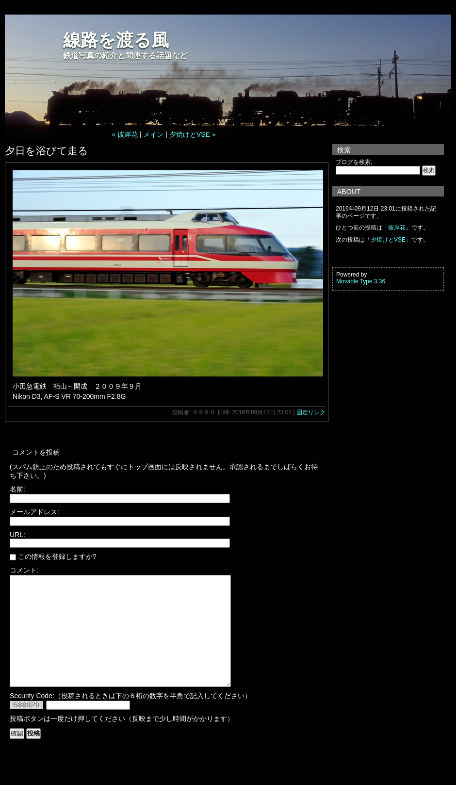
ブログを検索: (354, 162)
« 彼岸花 (125, 134)
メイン (153, 134)
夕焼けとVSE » (192, 134)
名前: (17, 489)
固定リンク (311, 412)
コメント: (24, 570)
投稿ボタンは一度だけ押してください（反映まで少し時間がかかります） (122, 740)
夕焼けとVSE (388, 239)
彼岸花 (397, 227)
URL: (17, 535)
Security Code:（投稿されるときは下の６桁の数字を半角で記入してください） (130, 717)
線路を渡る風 (116, 40)
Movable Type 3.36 (360, 281)
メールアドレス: (34, 512)
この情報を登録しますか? (53, 556)
